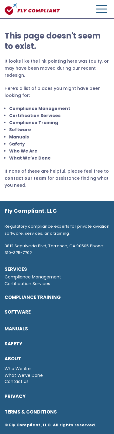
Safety (17, 144)
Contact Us (17, 381)
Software (20, 130)
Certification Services (34, 115)
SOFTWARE (18, 312)
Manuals (19, 137)
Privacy (15, 396)
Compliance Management (39, 108)
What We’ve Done (30, 158)
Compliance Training (33, 123)
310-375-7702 (18, 253)
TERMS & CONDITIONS (31, 412)
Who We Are (23, 151)
